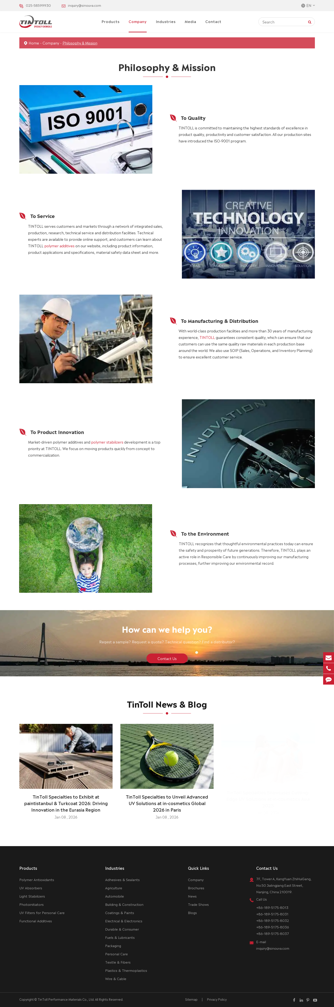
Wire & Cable (115, 978)
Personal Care (116, 953)
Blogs (192, 912)
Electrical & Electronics (123, 920)
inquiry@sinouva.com (84, 5)
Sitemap (191, 999)
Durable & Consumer (122, 928)
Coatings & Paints (119, 912)
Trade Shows (198, 904)
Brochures (196, 887)
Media (190, 21)
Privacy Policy (217, 999)
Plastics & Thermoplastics (126, 970)
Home (34, 42)
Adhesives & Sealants (122, 879)
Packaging (113, 945)
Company (138, 21)
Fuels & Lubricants (120, 937)
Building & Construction (124, 904)
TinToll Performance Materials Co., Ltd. (66, 999)
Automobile (114, 895)
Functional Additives (35, 920)
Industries (166, 21)
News (192, 895)
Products (110, 21)
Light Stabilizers (32, 895)
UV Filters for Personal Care (42, 912)
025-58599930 (38, 5)
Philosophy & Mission (80, 42)
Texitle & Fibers (118, 961)
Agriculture (113, 887)
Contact (213, 21)
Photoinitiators (31, 904)
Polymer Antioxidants (36, 879)
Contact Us (267, 868)
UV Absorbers (30, 887)
